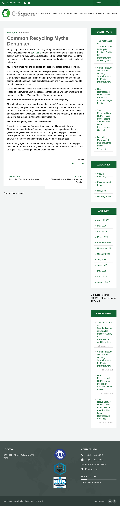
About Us (34, 13)
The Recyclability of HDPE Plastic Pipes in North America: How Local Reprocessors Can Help (104, 120)
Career (100, 13)
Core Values (70, 13)
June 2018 (102, 265)
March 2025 (102, 237)
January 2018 (103, 282)
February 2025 (104, 243)
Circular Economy (101, 175)
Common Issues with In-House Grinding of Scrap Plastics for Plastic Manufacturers (104, 75)
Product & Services (51, 13)
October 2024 (103, 254)
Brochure (112, 13)
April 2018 (102, 276)
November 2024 (104, 248)
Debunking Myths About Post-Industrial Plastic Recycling (104, 143)
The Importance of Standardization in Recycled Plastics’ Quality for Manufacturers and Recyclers (104, 51)
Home (24, 13)
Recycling (25, 33)
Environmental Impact (104, 183)
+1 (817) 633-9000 (10, 3)
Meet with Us (91, 469)
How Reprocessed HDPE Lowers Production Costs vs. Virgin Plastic (104, 96)
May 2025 (101, 226)
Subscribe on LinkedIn (91, 482)
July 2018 (101, 259)
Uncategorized (104, 196)
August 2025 (103, 220)
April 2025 (102, 231)
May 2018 (101, 271)
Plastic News (87, 13)
